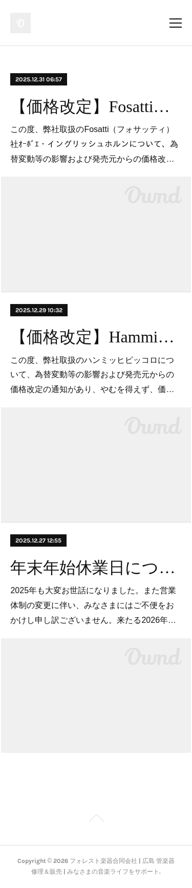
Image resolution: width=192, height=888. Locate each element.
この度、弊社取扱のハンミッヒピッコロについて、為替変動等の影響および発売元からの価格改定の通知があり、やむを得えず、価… (92, 375)
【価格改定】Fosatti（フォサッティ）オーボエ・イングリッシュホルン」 (95, 106)
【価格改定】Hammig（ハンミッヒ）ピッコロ (95, 337)
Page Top (96, 820)
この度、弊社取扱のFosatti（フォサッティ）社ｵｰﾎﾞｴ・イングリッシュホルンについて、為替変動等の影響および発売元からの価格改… (94, 144)
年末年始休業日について (95, 567)
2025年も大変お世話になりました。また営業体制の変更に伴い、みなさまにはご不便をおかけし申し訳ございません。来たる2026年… (93, 605)
